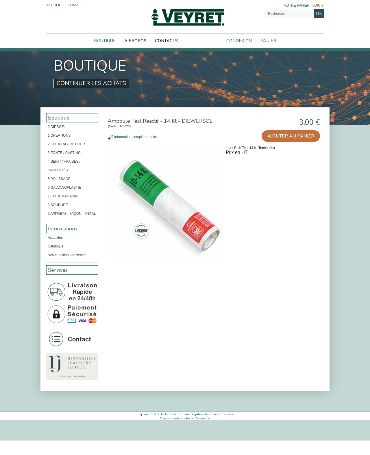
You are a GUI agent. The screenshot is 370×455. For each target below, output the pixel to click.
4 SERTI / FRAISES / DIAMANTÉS (64, 165)
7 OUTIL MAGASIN (63, 196)
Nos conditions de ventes (67, 255)
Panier (268, 41)
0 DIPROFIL (57, 127)
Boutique (105, 41)
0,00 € (318, 5)
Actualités (55, 238)
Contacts (166, 41)
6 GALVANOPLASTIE (64, 188)
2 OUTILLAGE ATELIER (66, 144)
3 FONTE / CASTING (64, 153)
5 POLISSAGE (59, 179)
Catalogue (56, 246)
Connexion (239, 41)
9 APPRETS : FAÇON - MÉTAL (72, 214)
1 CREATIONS (59, 135)
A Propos (135, 41)
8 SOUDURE (58, 205)
